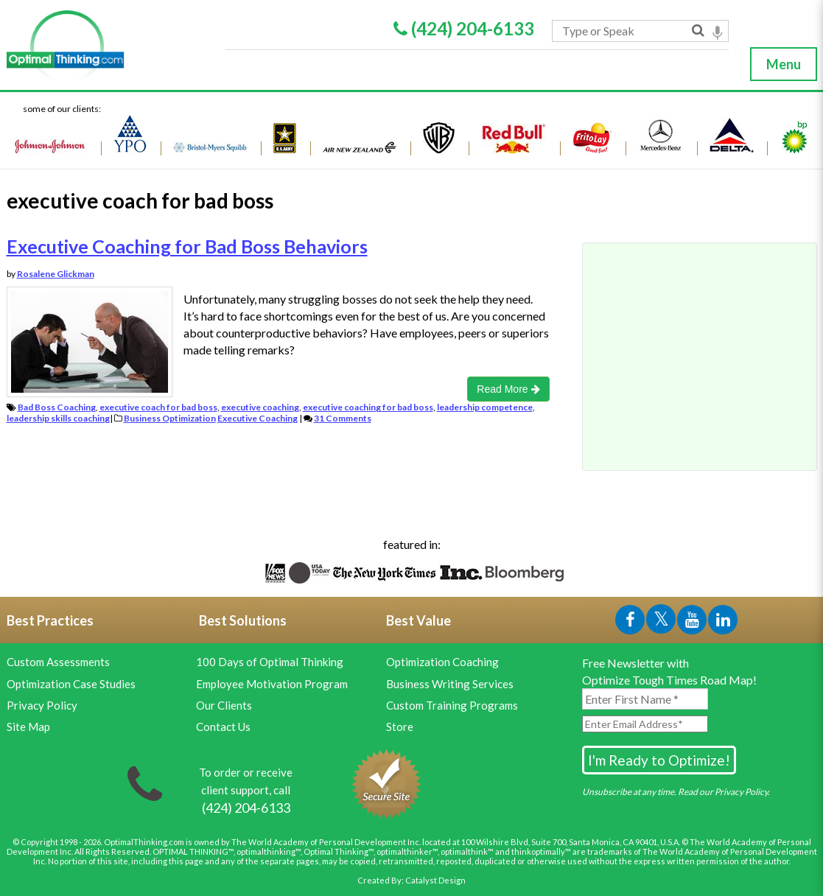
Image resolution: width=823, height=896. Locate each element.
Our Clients (224, 705)
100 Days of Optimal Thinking (269, 661)
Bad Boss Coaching (57, 407)
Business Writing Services (450, 683)
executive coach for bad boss (158, 407)
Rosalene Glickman (55, 273)
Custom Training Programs (452, 705)
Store (399, 726)
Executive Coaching (257, 418)
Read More (508, 389)
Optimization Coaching (442, 661)
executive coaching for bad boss (368, 407)
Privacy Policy (42, 705)
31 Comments (342, 418)
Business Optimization (170, 418)
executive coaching (260, 407)
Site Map (28, 726)
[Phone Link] (246, 808)
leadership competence (485, 407)
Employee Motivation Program (272, 683)
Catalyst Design (435, 880)
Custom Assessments (58, 661)
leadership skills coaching (58, 418)
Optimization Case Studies (71, 683)
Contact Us (223, 726)
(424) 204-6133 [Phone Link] (463, 28)
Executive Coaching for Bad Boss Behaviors (187, 246)
